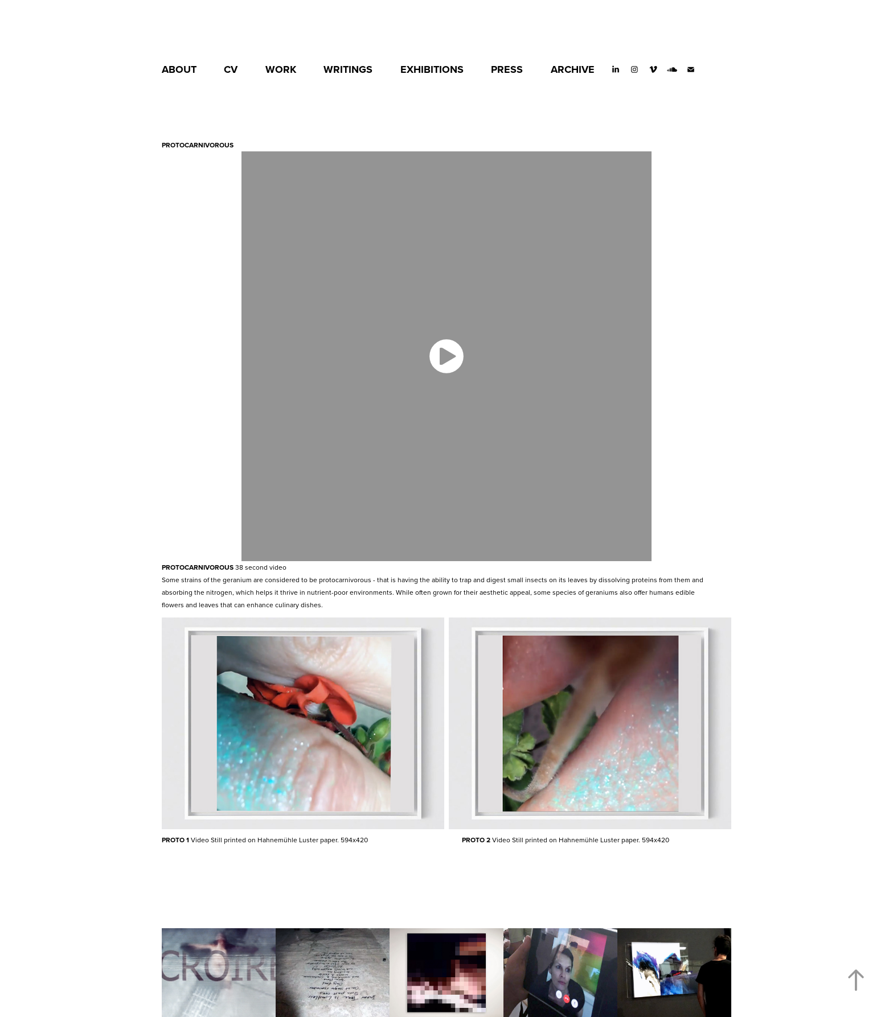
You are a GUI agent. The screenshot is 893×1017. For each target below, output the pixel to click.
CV (230, 69)
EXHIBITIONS (432, 69)
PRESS (507, 69)
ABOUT (179, 69)
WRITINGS (347, 69)
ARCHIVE (573, 69)
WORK (280, 69)
